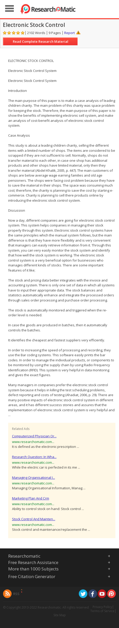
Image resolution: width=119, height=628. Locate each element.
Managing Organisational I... (33, 477)
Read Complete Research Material (40, 41)
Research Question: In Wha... (34, 456)
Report (69, 32)
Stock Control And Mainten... (33, 519)
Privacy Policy (102, 607)
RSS (16, 593)
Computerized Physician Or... (34, 436)
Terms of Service (102, 611)
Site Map (59, 615)
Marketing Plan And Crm (30, 498)
